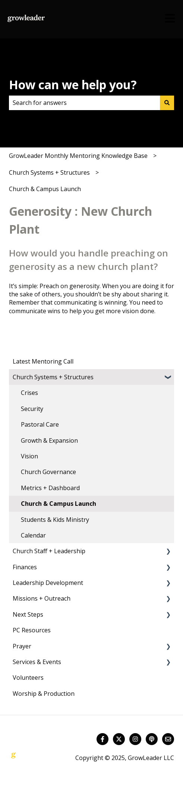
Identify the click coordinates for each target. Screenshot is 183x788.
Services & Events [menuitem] (37, 662)
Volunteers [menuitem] (28, 677)
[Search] (167, 103)
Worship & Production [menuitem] (44, 693)
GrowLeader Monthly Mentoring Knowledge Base (78, 156)
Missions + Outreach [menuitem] (41, 598)
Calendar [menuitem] (33, 535)
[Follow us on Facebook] (102, 739)
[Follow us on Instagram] (135, 739)
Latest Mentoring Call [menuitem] (43, 361)
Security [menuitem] (32, 409)
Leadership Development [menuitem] (48, 583)
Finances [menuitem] (25, 567)
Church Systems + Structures (49, 172)
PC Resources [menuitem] (32, 630)
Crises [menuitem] (29, 393)
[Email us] (168, 739)
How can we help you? (73, 85)
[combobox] (84, 103)
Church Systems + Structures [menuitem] (53, 377)
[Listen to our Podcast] (152, 739)
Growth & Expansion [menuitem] (49, 440)
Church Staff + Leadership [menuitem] (49, 551)
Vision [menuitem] (29, 456)
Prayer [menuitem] (22, 646)
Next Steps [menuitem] (28, 614)
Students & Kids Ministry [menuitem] (55, 520)
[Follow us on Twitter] (119, 739)
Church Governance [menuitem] (48, 472)
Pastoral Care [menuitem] (40, 424)
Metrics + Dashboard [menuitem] (50, 488)
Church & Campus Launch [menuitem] (58, 503)
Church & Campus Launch (45, 189)
